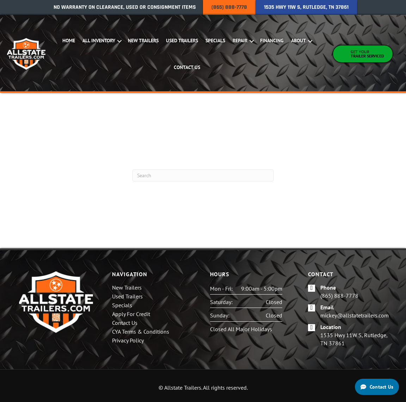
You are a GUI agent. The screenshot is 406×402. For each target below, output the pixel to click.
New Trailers (144, 40)
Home (69, 40)
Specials (216, 40)
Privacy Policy (128, 341)
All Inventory (99, 40)
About (299, 40)
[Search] (203, 175)
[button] (120, 41)
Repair (240, 40)
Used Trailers (183, 40)
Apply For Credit (131, 314)
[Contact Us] (377, 387)
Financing (272, 40)
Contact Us (187, 67)
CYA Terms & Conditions (140, 332)
